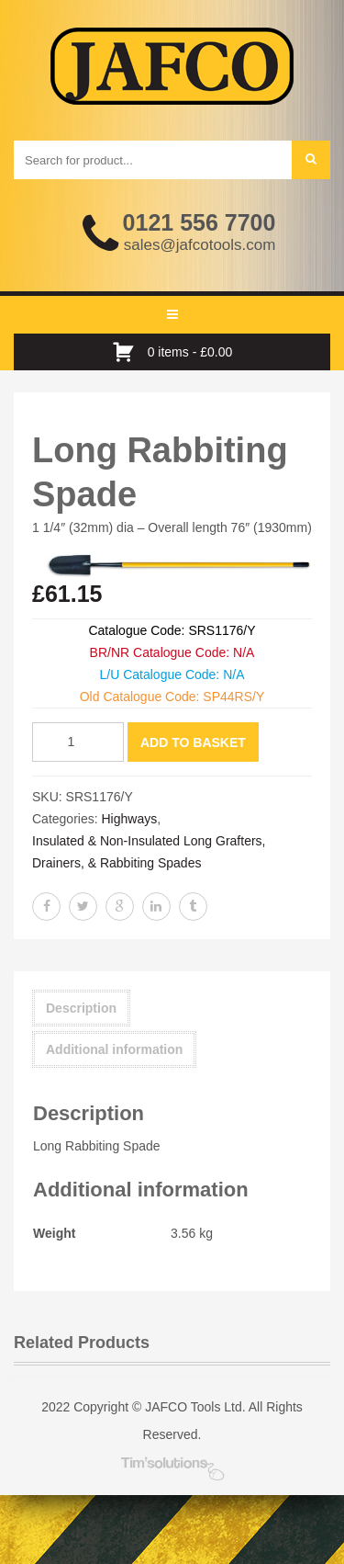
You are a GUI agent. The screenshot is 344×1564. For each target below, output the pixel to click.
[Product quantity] (78, 742)
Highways (129, 818)
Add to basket (193, 742)
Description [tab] (81, 1008)
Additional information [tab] (114, 1049)
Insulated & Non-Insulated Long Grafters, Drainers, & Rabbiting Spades (148, 851)
